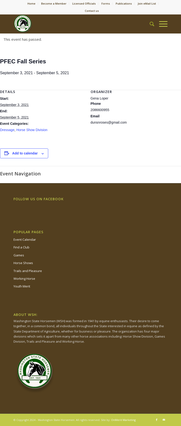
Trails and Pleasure (27, 271)
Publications (124, 3)
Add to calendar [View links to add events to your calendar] (25, 153)
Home (31, 3)
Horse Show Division (31, 130)
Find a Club (21, 247)
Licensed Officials (84, 3)
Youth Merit (21, 286)
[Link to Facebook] (156, 419)
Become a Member (54, 3)
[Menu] (161, 23)
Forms (105, 3)
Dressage (7, 130)
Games (18, 255)
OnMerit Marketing (123, 420)
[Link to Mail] (164, 419)
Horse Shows (23, 263)
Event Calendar (24, 239)
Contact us (92, 11)
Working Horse (24, 278)
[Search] (149, 23)
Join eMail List (147, 3)
